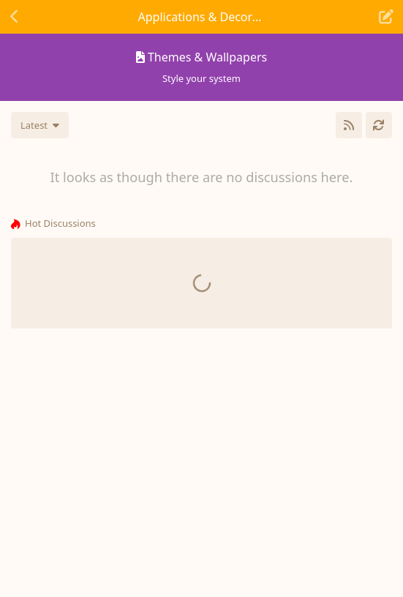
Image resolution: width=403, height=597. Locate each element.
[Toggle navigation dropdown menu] (202, 17)
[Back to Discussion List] (14, 17)
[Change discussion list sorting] (40, 125)
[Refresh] (379, 125)
